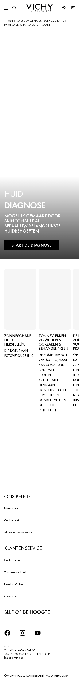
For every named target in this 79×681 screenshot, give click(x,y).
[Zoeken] (14, 7)
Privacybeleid (12, 508)
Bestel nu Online (13, 584)
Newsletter (10, 596)
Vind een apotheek (15, 572)
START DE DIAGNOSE (31, 245)
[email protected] (14, 658)
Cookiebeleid (12, 520)
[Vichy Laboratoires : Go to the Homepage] (39, 8)
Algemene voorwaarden (18, 532)
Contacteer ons (13, 560)
